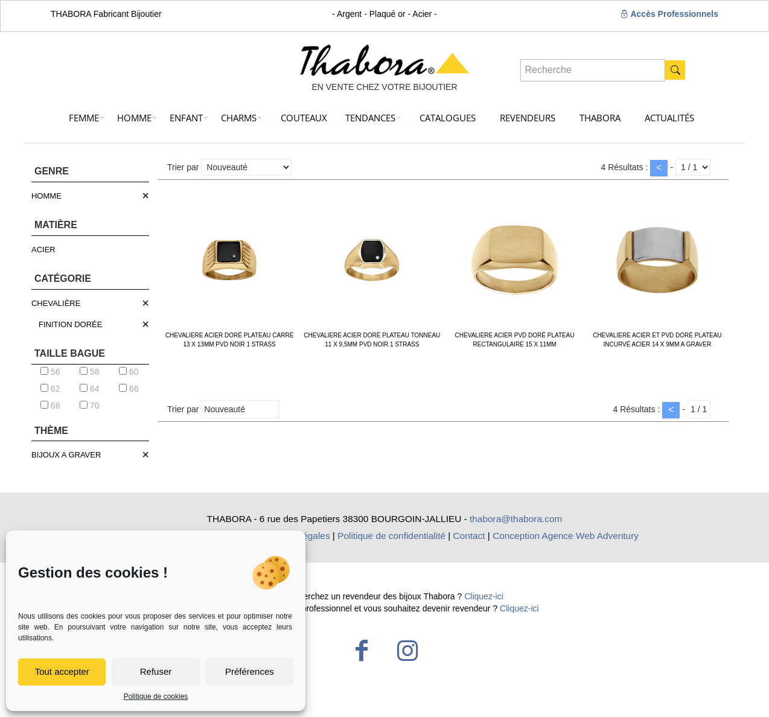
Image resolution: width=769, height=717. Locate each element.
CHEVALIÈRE (55, 303)
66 (128, 389)
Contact (469, 536)
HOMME (46, 195)
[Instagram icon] (407, 650)
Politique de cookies (156, 696)
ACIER (43, 249)
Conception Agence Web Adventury (566, 536)
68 (50, 405)
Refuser (156, 671)
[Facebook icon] (361, 650)
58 (89, 372)
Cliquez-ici (483, 596)
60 (128, 372)
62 (50, 389)
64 (89, 389)
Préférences (249, 671)
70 (89, 405)
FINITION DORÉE (70, 324)
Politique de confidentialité (391, 536)
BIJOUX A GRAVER (66, 454)
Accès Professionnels (669, 14)
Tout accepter (62, 671)
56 (50, 372)
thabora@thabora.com (516, 519)
